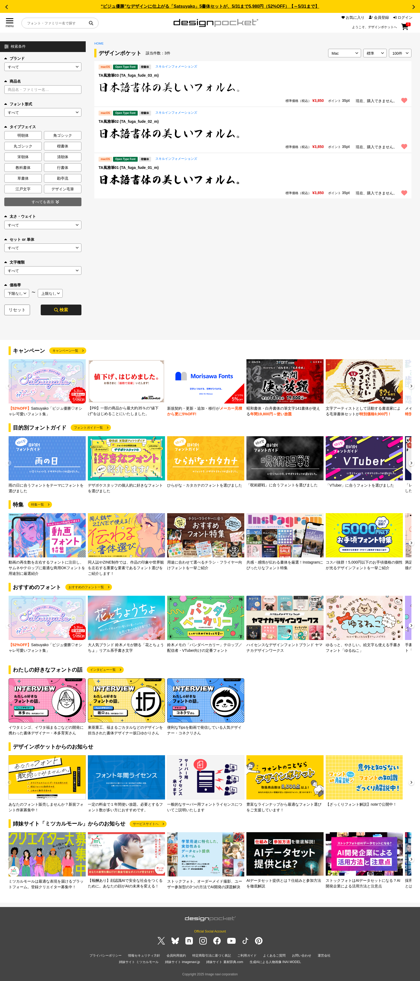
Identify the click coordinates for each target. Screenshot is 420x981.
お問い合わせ (301, 955)
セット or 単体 (19, 239)
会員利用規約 (176, 955)
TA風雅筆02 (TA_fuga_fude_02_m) (129, 121)
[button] (6, 7)
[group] (47, 388)
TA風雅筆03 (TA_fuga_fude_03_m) (129, 75)
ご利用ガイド (247, 955)
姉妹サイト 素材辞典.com (224, 962)
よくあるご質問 (274, 955)
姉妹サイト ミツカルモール (138, 962)
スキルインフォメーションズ (176, 66)
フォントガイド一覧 (88, 428)
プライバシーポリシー (105, 955)
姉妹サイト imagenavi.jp (182, 962)
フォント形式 (18, 104)
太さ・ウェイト (20, 216)
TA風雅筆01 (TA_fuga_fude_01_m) (129, 167)
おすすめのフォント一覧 (86, 587)
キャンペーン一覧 (65, 351)
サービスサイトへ (146, 824)
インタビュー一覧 (103, 670)
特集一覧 (37, 504)
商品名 (12, 81)
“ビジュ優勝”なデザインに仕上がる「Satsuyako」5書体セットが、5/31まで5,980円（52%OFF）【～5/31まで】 (210, 6)
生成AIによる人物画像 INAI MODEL (275, 962)
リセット (17, 310)
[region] (253, 87)
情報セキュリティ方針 (144, 955)
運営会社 (324, 955)
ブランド (14, 58)
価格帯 (12, 285)
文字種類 (14, 262)
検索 (61, 310)
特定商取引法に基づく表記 (211, 955)
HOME (99, 43)
